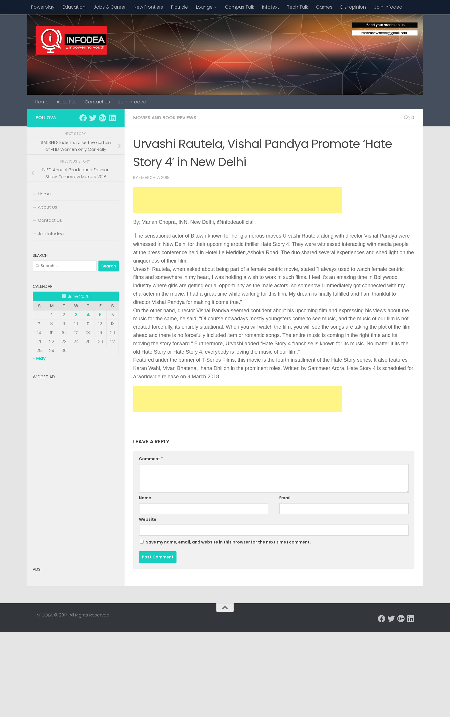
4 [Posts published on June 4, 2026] (88, 315)
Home (42, 102)
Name (145, 498)
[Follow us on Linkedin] (112, 118)
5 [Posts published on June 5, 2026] (100, 315)
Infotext (270, 7)
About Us (67, 102)
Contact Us (97, 102)
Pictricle (179, 7)
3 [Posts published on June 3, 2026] (76, 315)
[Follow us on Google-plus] (102, 118)
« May (39, 358)
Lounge (204, 7)
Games (324, 7)
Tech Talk (297, 7)
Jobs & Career (110, 7)
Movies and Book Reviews (164, 117)
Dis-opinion (353, 7)
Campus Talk (239, 7)
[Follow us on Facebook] (83, 118)
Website (147, 519)
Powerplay (43, 7)
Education (74, 7)
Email (284, 498)
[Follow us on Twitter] (92, 118)
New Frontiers (148, 7)
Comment (151, 459)
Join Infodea (388, 7)
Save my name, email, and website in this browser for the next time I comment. (228, 542)
